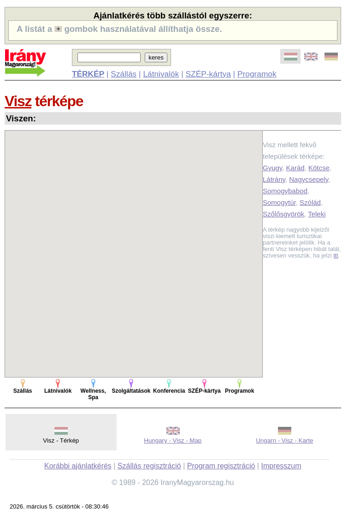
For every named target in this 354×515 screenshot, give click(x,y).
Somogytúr (279, 202)
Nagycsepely (308, 179)
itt (335, 255)
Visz (18, 101)
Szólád (310, 202)
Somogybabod (285, 191)
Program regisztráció (221, 466)
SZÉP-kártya (208, 73)
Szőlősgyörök (283, 214)
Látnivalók (161, 73)
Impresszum (281, 466)
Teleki (316, 214)
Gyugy (272, 168)
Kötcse (319, 168)
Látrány (274, 179)
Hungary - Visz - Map (172, 440)
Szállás (123, 73)
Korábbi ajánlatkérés (78, 466)
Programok (257, 73)
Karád (295, 168)
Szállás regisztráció (149, 466)
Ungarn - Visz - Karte (284, 440)
